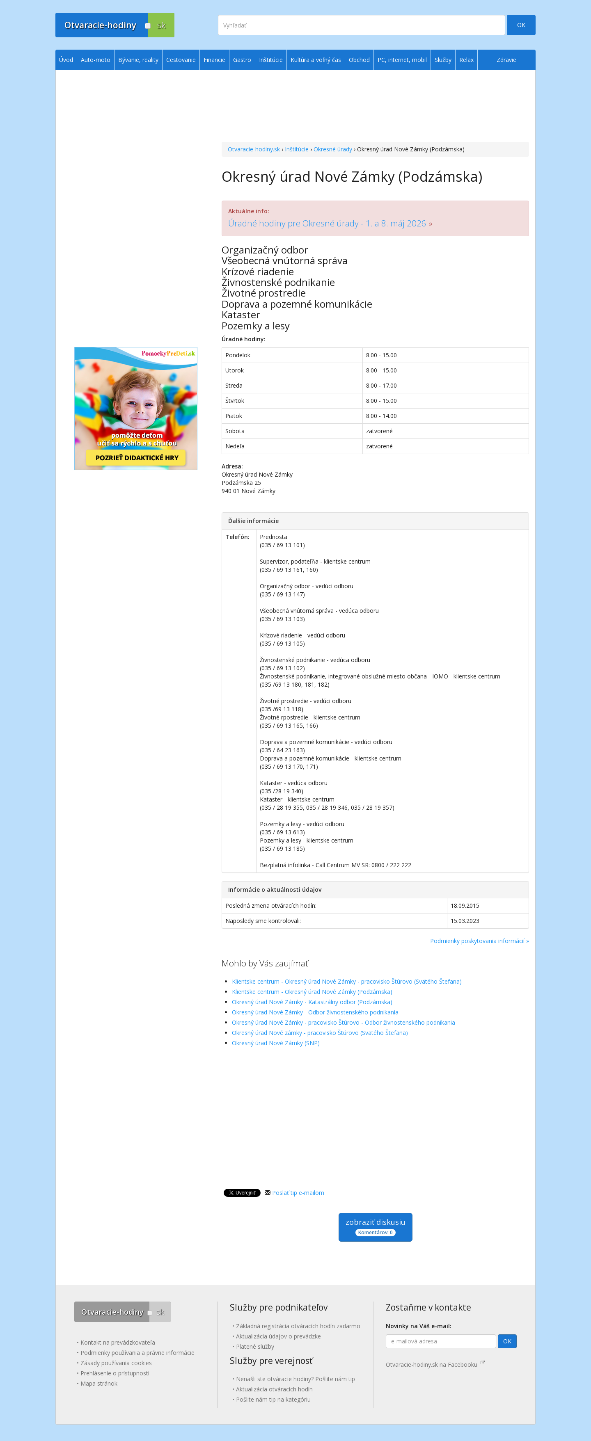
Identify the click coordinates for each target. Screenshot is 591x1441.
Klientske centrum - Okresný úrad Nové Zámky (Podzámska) (312, 992)
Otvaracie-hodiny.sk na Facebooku (435, 1364)
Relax (466, 60)
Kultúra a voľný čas (316, 60)
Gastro (242, 60)
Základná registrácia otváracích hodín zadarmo (298, 1326)
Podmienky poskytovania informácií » (479, 941)
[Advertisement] (375, 107)
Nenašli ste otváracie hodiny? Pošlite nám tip (295, 1379)
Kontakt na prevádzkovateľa (117, 1342)
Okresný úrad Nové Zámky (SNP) (276, 1043)
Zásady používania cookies (116, 1363)
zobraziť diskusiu (375, 1226)
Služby (443, 60)
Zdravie (506, 60)
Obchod (359, 60)
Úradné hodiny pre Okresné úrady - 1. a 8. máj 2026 (327, 223)
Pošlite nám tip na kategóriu (273, 1399)
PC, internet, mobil (402, 60)
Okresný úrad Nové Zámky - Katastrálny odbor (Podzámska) (312, 1002)
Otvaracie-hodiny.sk (254, 149)
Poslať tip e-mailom (298, 1193)
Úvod (66, 60)
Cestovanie (181, 60)
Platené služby (255, 1346)
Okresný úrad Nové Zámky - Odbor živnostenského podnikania (315, 1012)
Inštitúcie (297, 149)
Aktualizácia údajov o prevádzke (278, 1336)
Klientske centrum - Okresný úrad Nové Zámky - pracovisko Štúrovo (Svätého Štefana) (347, 981)
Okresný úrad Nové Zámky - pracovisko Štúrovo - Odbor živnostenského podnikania (343, 1022)
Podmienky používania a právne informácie (137, 1353)
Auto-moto (95, 60)
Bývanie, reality (138, 60)
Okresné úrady (333, 149)
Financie (214, 60)
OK (521, 25)
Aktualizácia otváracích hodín (274, 1389)
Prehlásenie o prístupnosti (114, 1373)
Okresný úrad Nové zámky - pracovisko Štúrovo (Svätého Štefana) (320, 1033)
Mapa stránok (98, 1383)
